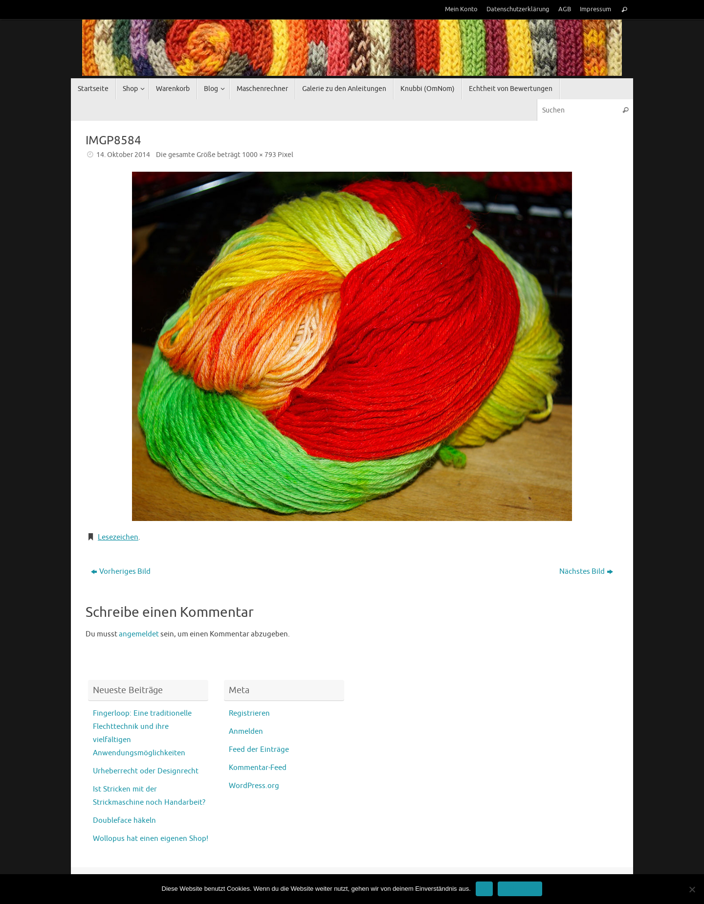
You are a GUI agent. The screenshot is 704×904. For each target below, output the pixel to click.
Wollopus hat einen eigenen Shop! (150, 838)
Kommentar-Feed (257, 767)
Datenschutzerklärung (518, 9)
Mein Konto (461, 9)
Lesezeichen (118, 537)
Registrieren (249, 713)
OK (484, 888)
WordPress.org (254, 786)
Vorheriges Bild (121, 571)
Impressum (595, 9)
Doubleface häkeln (124, 820)
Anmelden (246, 731)
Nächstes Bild (586, 571)
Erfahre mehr (520, 888)
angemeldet (139, 634)
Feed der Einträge (259, 749)
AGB (564, 9)
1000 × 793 (259, 155)
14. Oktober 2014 (123, 155)
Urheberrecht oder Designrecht (145, 771)
